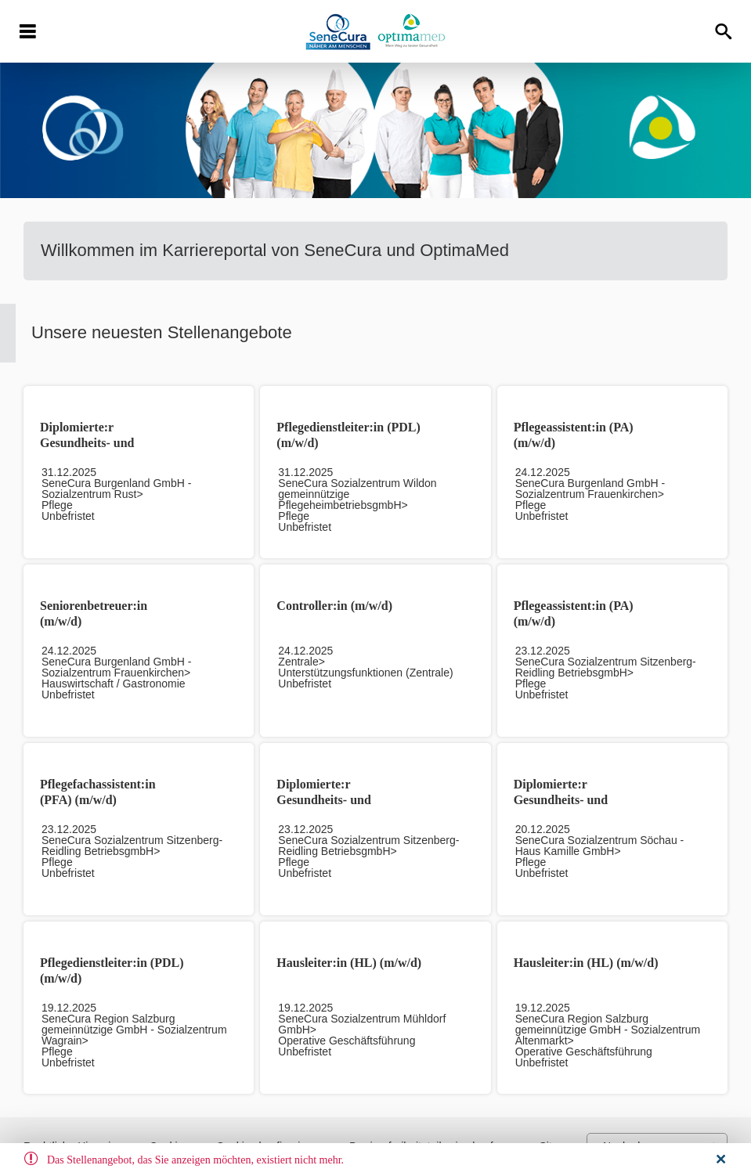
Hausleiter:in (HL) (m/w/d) (348, 962)
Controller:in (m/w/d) (334, 605)
